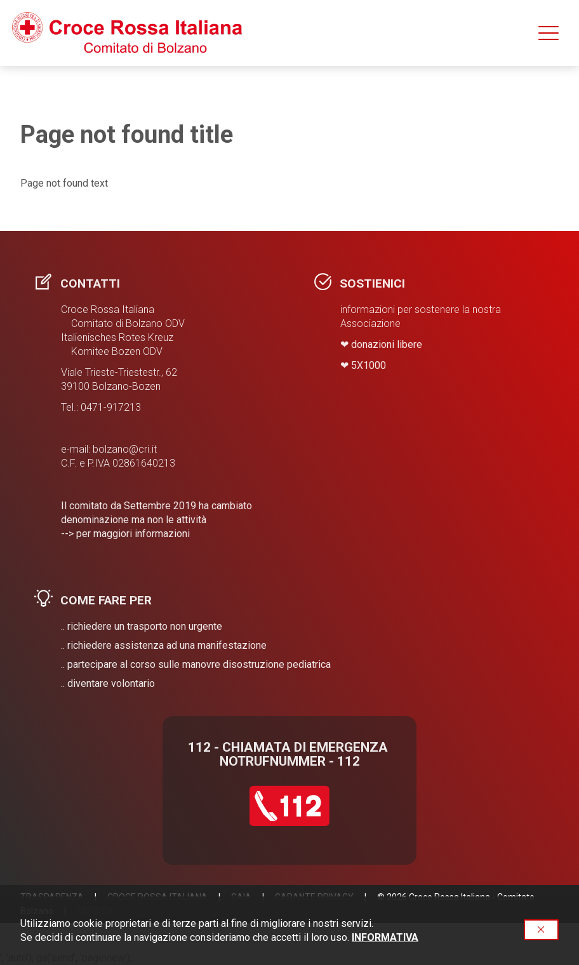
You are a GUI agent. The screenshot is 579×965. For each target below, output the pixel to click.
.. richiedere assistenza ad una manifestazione (164, 645)
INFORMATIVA (385, 937)
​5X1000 (368, 365)
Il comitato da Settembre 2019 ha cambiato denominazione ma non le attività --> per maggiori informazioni (156, 520)
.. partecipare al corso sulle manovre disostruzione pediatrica (196, 664)
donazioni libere (386, 344)
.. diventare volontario (108, 683)
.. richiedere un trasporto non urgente (141, 626)
